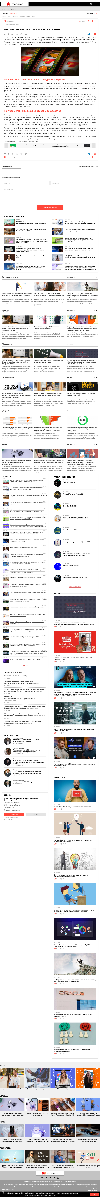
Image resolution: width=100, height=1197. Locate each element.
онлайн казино (82, 86)
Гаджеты (4, 1095)
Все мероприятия (75, 586)
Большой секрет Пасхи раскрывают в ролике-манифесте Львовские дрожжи (73, 658)
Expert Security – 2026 (70, 529)
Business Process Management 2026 (75, 577)
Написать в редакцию (12, 157)
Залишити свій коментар (88, 166)
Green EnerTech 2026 (70, 505)
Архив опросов (8, 819)
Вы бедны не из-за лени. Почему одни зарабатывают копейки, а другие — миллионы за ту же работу (75, 980)
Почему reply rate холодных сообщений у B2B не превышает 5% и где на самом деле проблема (37, 1139)
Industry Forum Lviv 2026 (71, 565)
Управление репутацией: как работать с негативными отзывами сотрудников (72, 1049)
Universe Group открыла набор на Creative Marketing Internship (27, 606)
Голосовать (14, 813)
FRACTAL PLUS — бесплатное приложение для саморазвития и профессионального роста (78, 248)
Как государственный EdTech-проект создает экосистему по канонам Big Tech (74, 764)
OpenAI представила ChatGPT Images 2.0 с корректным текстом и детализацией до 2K (22, 722)
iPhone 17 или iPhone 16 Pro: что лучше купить (37, 1113)
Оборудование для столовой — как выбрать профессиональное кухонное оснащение (19, 682)
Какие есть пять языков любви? (15, 675)
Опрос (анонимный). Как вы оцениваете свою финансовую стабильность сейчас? (21, 798)
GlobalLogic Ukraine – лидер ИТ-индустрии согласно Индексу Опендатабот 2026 (27, 622)
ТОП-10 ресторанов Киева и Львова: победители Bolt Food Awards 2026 (28, 495)
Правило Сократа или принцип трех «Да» (88, 1166)
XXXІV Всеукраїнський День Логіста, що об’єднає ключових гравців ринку (76, 554)
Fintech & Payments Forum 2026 (73, 493)
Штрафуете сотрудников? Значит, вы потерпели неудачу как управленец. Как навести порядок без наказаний (74, 910)
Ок (95, 1194)
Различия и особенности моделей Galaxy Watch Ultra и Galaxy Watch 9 (62, 1113)
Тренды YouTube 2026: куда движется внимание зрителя (73, 806)
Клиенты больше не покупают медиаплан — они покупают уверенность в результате (73, 840)
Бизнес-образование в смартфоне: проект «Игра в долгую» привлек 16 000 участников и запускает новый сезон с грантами (28, 525)
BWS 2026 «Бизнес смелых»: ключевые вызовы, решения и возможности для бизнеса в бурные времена (31, 223)
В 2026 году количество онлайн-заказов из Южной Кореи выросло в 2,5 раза (79, 229)
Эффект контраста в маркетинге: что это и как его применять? (12, 1166)
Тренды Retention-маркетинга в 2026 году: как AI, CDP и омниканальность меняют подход (72, 945)
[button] (97, 276)
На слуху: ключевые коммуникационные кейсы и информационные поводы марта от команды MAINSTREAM (74, 623)
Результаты (36, 813)
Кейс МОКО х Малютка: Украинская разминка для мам (25, 576)
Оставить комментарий (11, 817)
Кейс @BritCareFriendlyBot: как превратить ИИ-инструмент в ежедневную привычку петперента (79, 256)
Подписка (97, 4)
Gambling (81, 21)
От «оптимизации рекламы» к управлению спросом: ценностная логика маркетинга (71, 875)
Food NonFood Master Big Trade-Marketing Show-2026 (24, 636)
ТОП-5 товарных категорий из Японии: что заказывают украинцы (28, 591)
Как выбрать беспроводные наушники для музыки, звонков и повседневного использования (12, 1113)
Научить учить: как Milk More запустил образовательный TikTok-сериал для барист (62, 1139)
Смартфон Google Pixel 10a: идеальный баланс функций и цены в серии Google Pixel (88, 1113)
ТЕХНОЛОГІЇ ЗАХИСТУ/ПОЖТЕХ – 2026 (75, 517)
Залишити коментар (50, 207)
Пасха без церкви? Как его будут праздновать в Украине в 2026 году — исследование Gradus (27, 614)
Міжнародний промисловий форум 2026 (76, 541)
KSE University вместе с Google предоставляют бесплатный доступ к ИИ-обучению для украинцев (80, 222)
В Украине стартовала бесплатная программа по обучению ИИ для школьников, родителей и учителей (24, 714)
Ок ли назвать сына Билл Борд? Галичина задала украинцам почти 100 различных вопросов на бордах (31, 267)
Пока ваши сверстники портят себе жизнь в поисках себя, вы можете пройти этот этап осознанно (62, 1166)
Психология (5, 1147)
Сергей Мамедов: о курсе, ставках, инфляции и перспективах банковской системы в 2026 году (24, 706)
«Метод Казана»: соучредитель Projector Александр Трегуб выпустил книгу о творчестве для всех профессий (31, 249)
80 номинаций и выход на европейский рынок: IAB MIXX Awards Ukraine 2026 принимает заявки (28, 585)
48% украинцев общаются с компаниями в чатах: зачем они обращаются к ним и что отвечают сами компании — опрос (31, 240)
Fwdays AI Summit (69, 481)
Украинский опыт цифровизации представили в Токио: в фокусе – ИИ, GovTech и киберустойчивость (28, 599)
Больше (25, 665)
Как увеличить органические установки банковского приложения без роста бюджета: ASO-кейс (88, 1139)
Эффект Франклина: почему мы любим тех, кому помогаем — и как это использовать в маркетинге (37, 1166)
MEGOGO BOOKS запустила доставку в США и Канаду (25, 659)
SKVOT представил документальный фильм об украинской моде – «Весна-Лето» (74, 729)
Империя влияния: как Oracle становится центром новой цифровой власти (73, 1015)
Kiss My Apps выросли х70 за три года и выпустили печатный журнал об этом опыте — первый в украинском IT (27, 629)
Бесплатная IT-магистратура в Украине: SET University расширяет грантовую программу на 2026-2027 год (78, 239)
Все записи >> (71, 276)
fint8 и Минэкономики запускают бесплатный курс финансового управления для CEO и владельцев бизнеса (28, 644)
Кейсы (2, 1121)
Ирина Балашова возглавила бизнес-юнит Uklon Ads (24, 546)
